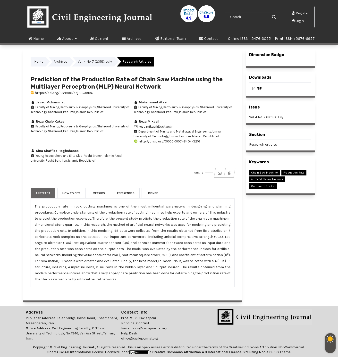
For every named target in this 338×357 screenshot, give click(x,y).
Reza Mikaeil (146, 121)
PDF (259, 88)
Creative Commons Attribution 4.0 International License (197, 352)
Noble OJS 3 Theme (274, 352)
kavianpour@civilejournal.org (144, 328)
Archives (132, 38)
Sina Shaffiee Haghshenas (55, 151)
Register (300, 13)
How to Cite (71, 193)
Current (99, 38)
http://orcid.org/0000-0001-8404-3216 (167, 141)
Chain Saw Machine (264, 172)
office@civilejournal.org (139, 338)
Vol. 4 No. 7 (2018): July (95, 61)
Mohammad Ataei (150, 102)
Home (36, 38)
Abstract (43, 193)
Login (298, 20)
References (126, 193)
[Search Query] (248, 17)
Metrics (99, 193)
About (65, 38)
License (152, 193)
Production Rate (293, 172)
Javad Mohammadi (49, 102)
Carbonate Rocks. (263, 186)
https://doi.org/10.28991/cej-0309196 (62, 93)
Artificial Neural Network (267, 179)
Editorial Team (170, 38)
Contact (208, 38)
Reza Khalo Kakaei (48, 121)
